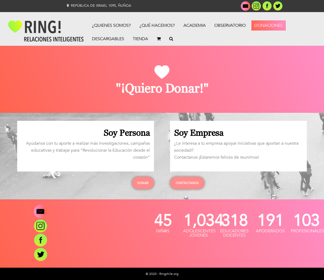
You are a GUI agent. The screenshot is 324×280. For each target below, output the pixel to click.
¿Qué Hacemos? (157, 25)
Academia (194, 25)
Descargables (108, 39)
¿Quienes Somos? (111, 25)
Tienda (140, 39)
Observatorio (230, 25)
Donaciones (268, 25)
